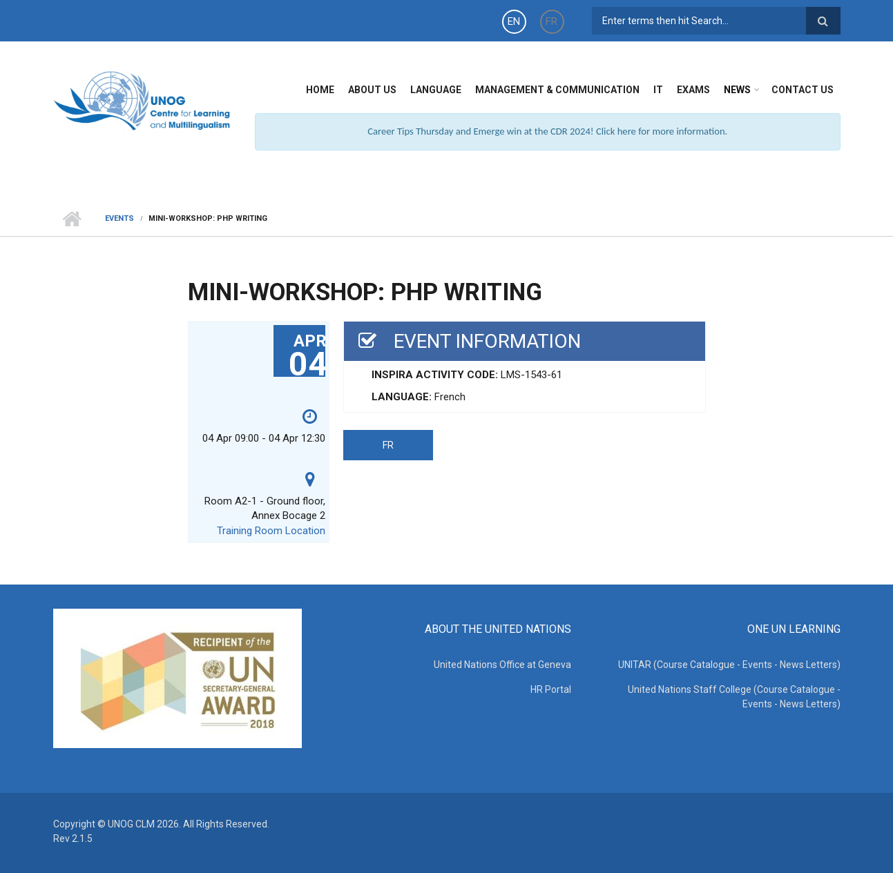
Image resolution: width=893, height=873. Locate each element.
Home (320, 89)
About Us (372, 89)
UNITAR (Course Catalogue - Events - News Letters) (729, 664)
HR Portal (550, 689)
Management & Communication (557, 89)
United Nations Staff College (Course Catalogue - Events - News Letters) (734, 696)
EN (514, 21)
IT (658, 89)
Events (119, 218)
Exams (693, 89)
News (737, 89)
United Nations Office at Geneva (502, 664)
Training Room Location (271, 530)
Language (435, 89)
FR (551, 21)
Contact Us (802, 89)
